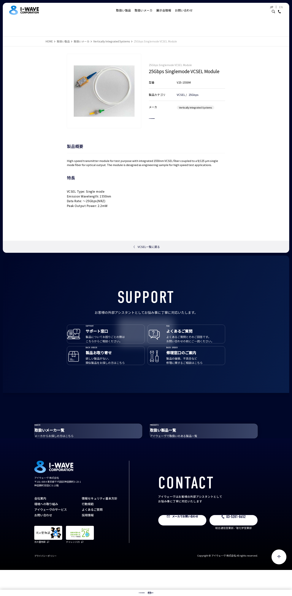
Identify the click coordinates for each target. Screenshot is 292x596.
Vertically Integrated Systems (111, 41)
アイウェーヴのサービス (50, 535)
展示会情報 (163, 14)
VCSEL (181, 91)
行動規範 (88, 530)
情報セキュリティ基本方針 (99, 524)
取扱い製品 (123, 14)
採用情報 (88, 541)
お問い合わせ (184, 14)
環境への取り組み (46, 530)
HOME (49, 41)
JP (262, 11)
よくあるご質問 (92, 535)
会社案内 (40, 524)
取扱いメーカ (144, 14)
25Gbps (194, 91)
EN (272, 11)
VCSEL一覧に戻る (146, 247)
